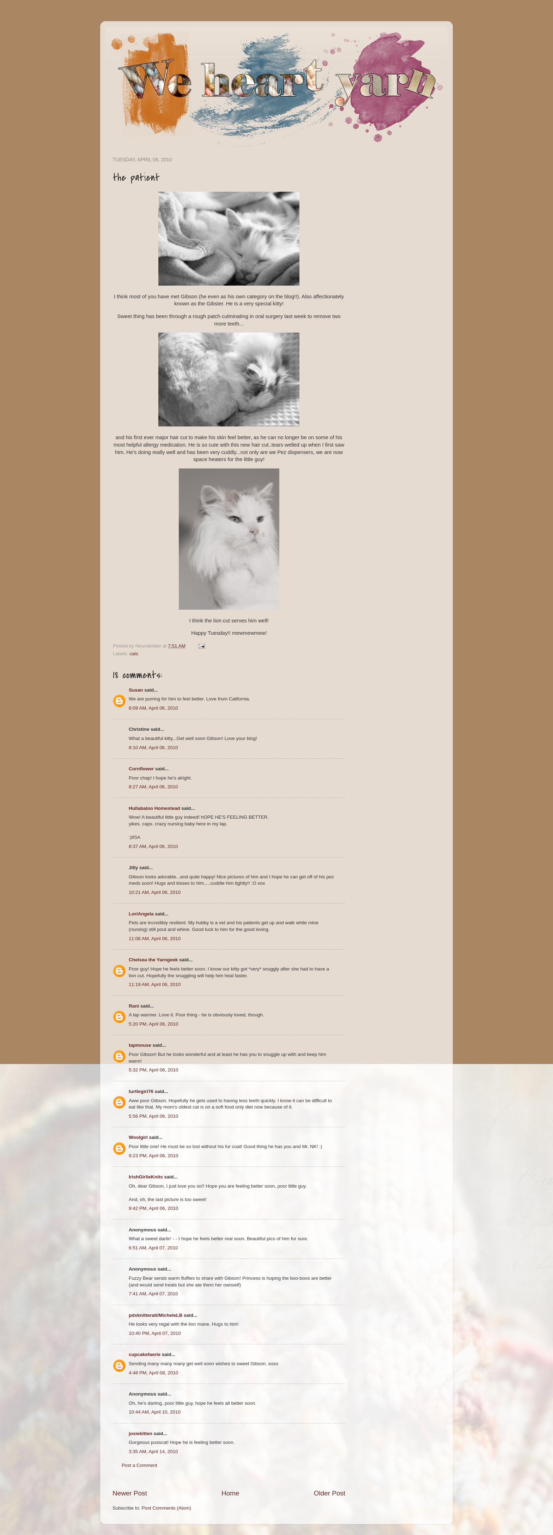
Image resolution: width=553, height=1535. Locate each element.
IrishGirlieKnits (146, 1176)
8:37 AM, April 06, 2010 (153, 846)
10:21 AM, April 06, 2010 (155, 892)
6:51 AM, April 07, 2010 (153, 1247)
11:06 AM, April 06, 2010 (155, 938)
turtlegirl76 (141, 1091)
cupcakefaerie (144, 1354)
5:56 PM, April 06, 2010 (153, 1116)
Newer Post (130, 1493)
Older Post (329, 1493)
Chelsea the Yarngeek (153, 959)
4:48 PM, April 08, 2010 (153, 1372)
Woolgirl (138, 1137)
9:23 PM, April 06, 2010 (153, 1155)
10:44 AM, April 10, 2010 (155, 1412)
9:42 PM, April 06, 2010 (153, 1208)
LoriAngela (141, 913)
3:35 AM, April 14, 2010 (153, 1451)
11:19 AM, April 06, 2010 (155, 984)
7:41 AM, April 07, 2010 (153, 1293)
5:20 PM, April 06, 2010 (153, 1024)
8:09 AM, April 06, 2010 (153, 708)
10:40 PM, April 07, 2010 (155, 1333)
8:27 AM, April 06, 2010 (153, 786)
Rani (134, 1006)
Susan (136, 690)
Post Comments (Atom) (166, 1508)
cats (133, 653)
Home (230, 1493)
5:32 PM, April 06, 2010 (153, 1070)
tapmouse (140, 1045)
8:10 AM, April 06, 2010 (153, 747)
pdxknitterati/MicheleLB (155, 1315)
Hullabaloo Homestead (154, 808)
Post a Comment (139, 1465)
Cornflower (141, 768)
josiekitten (140, 1433)
